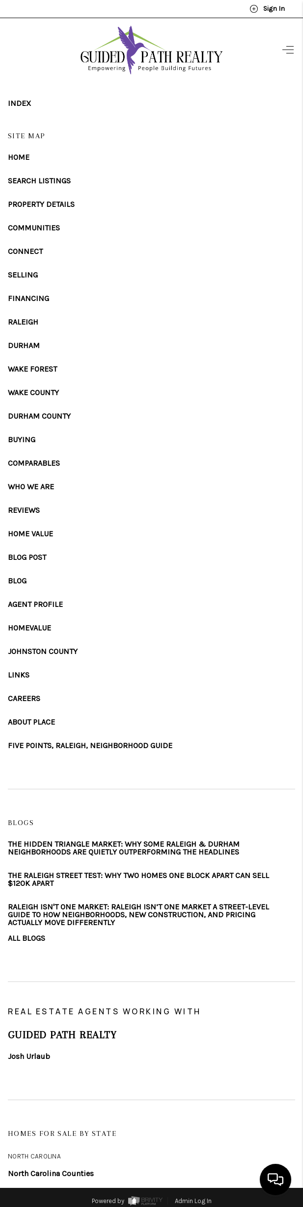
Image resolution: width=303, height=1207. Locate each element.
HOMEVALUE (29, 628)
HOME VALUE (30, 534)
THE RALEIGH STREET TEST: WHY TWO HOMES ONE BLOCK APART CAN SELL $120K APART (138, 879)
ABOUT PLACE (31, 722)
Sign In (267, 8)
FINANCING (28, 298)
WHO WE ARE (31, 487)
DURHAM (24, 346)
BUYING (21, 440)
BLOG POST (27, 557)
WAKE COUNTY (33, 393)
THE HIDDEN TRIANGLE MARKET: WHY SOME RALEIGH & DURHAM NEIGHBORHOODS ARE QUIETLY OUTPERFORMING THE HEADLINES (124, 848)
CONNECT (25, 251)
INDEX (19, 103)
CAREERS (24, 699)
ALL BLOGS (26, 938)
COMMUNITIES (34, 228)
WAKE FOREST (32, 369)
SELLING (23, 275)
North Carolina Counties (51, 1173)
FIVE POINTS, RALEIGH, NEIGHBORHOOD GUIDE (90, 746)
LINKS (18, 675)
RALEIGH (23, 322)
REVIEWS (24, 510)
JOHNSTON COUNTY (43, 651)
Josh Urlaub (29, 1056)
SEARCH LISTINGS (39, 181)
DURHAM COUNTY (39, 416)
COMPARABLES (34, 463)
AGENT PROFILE (35, 604)
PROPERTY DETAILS (41, 204)
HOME (18, 157)
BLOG (17, 581)
